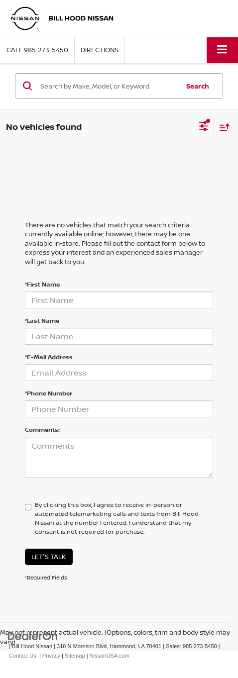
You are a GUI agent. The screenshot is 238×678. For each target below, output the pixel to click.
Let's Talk (48, 556)
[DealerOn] (32, 636)
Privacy (51, 656)
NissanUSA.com (109, 656)
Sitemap (75, 656)
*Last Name (42, 320)
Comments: (42, 429)
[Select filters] (204, 127)
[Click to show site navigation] (222, 50)
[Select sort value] (222, 127)
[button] (37, 50)
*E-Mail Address (49, 357)
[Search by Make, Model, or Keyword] (108, 86)
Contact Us (22, 656)
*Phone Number (48, 393)
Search (197, 86)
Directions (100, 49)
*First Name (42, 284)
